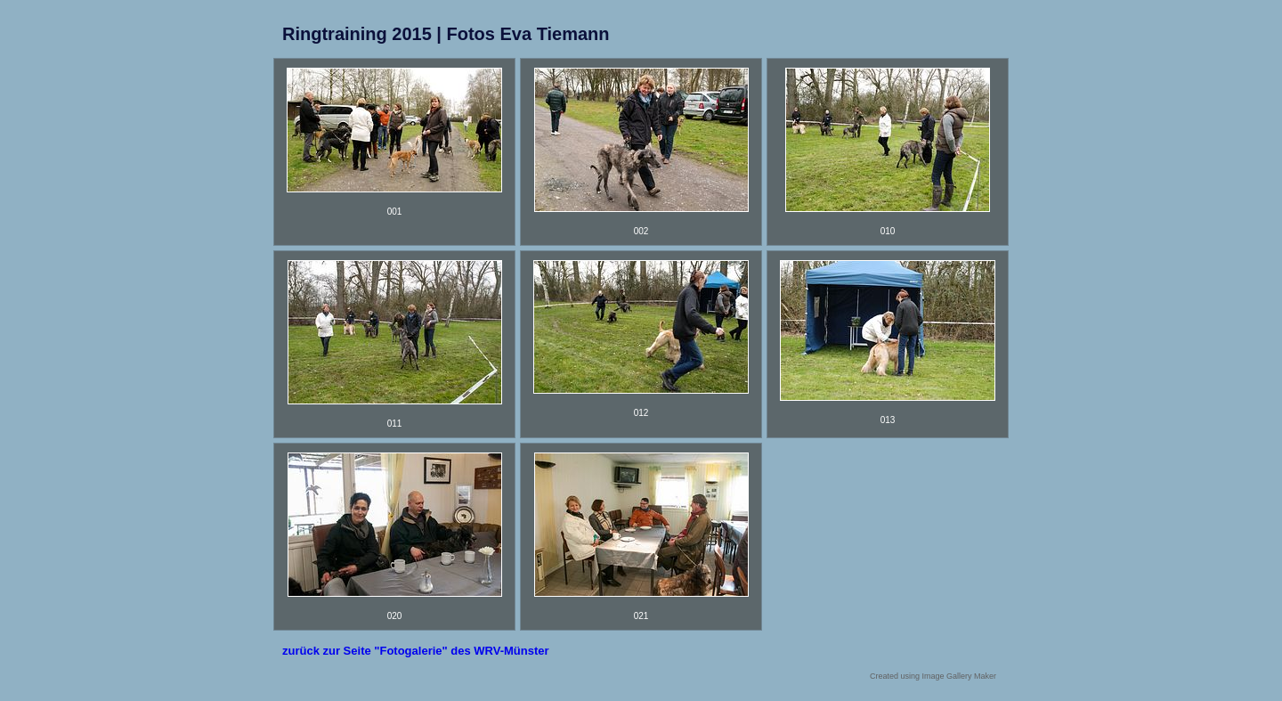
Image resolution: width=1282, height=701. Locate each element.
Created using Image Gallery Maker (933, 676)
